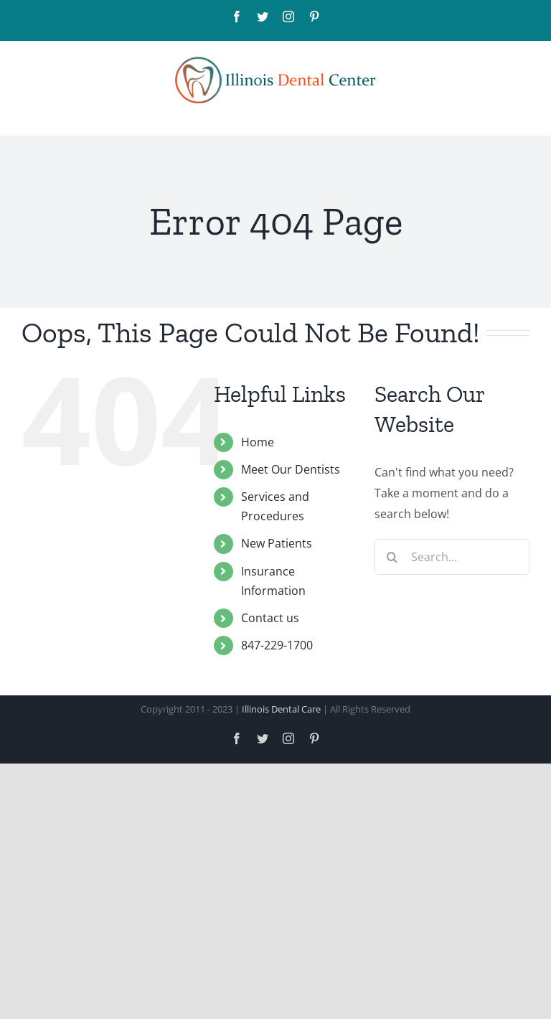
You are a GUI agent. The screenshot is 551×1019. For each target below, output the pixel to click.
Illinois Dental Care (281, 709)
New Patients (276, 543)
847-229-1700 (277, 645)
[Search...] (452, 557)
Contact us (270, 618)
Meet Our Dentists (290, 469)
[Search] (392, 557)
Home (257, 442)
